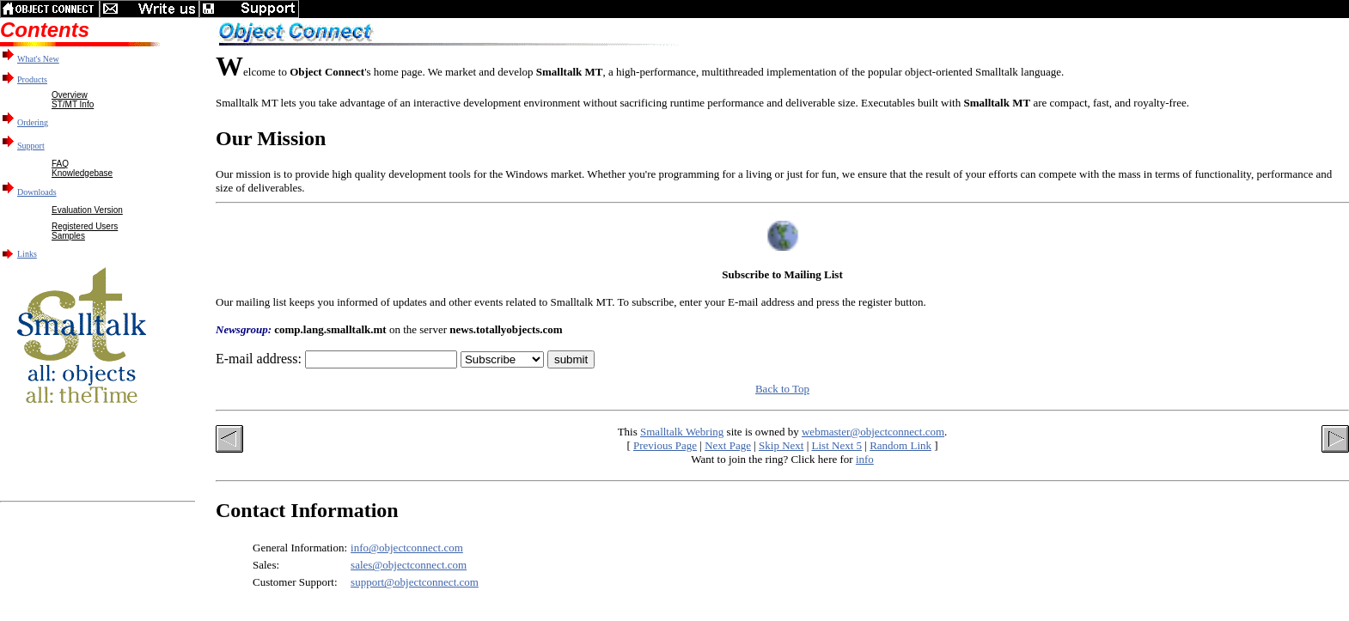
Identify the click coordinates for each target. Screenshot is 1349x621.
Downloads (37, 192)
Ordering (32, 122)
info (865, 459)
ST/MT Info (73, 104)
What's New (38, 59)
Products (32, 79)
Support (31, 145)
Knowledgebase (82, 173)
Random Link (900, 445)
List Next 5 (837, 445)
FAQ (60, 163)
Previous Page (665, 445)
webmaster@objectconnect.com (873, 431)
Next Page (728, 445)
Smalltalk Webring (681, 431)
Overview (70, 95)
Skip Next (781, 445)
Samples (68, 235)
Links (27, 254)
